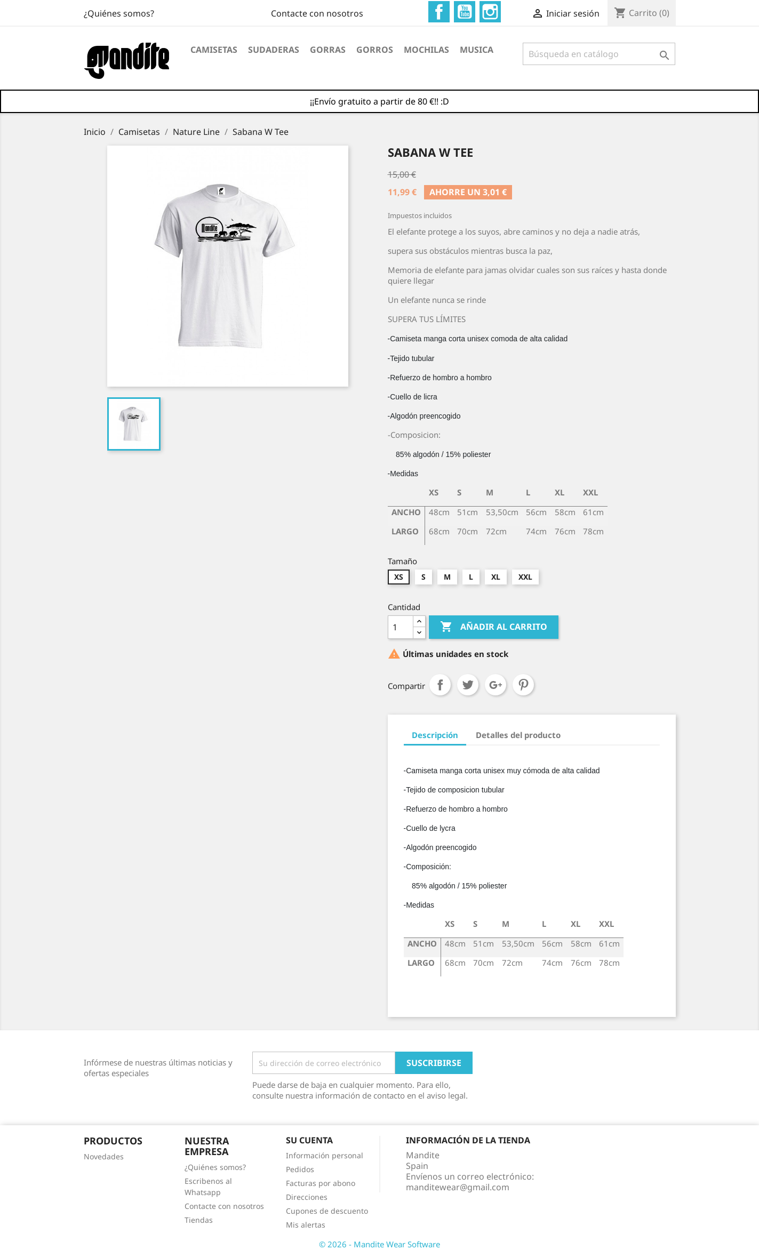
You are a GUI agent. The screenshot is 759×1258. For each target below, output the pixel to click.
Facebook (439, 11)
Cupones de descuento (327, 1211)
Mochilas (426, 49)
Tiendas (199, 1220)
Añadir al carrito (493, 627)
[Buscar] (599, 54)
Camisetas (213, 49)
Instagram (490, 11)
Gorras (328, 49)
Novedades (104, 1156)
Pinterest (523, 684)
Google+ (495, 684)
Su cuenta (309, 1140)
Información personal (324, 1155)
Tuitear (467, 684)
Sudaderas (273, 49)
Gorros (374, 49)
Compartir (440, 684)
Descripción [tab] (435, 735)
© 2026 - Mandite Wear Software (379, 1244)
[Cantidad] (400, 627)
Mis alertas (305, 1225)
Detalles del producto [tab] (518, 735)
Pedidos (300, 1169)
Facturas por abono (320, 1183)
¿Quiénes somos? (328, 13)
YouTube (464, 11)
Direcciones (306, 1197)
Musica (476, 49)
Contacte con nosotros (130, 13)
